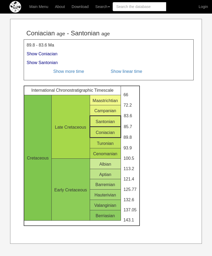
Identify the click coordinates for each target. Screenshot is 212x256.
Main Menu (38, 7)
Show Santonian (42, 62)
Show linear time (126, 71)
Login (203, 7)
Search (102, 7)
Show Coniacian (42, 54)
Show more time (68, 71)
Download (80, 7)
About (60, 7)
